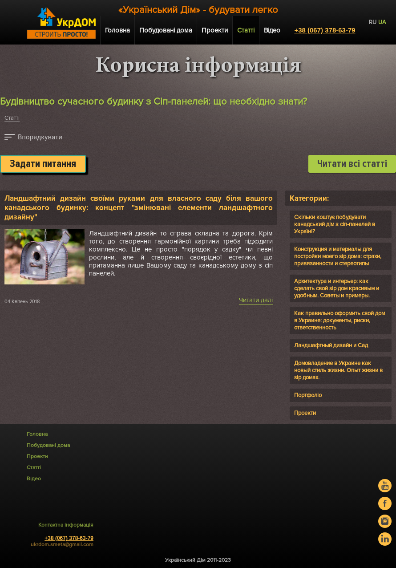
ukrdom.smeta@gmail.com (62, 544)
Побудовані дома (165, 30)
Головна (117, 30)
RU (372, 22)
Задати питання (43, 164)
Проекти (215, 30)
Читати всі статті (352, 164)
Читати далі (256, 300)
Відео (272, 30)
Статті (12, 118)
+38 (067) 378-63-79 (324, 30)
